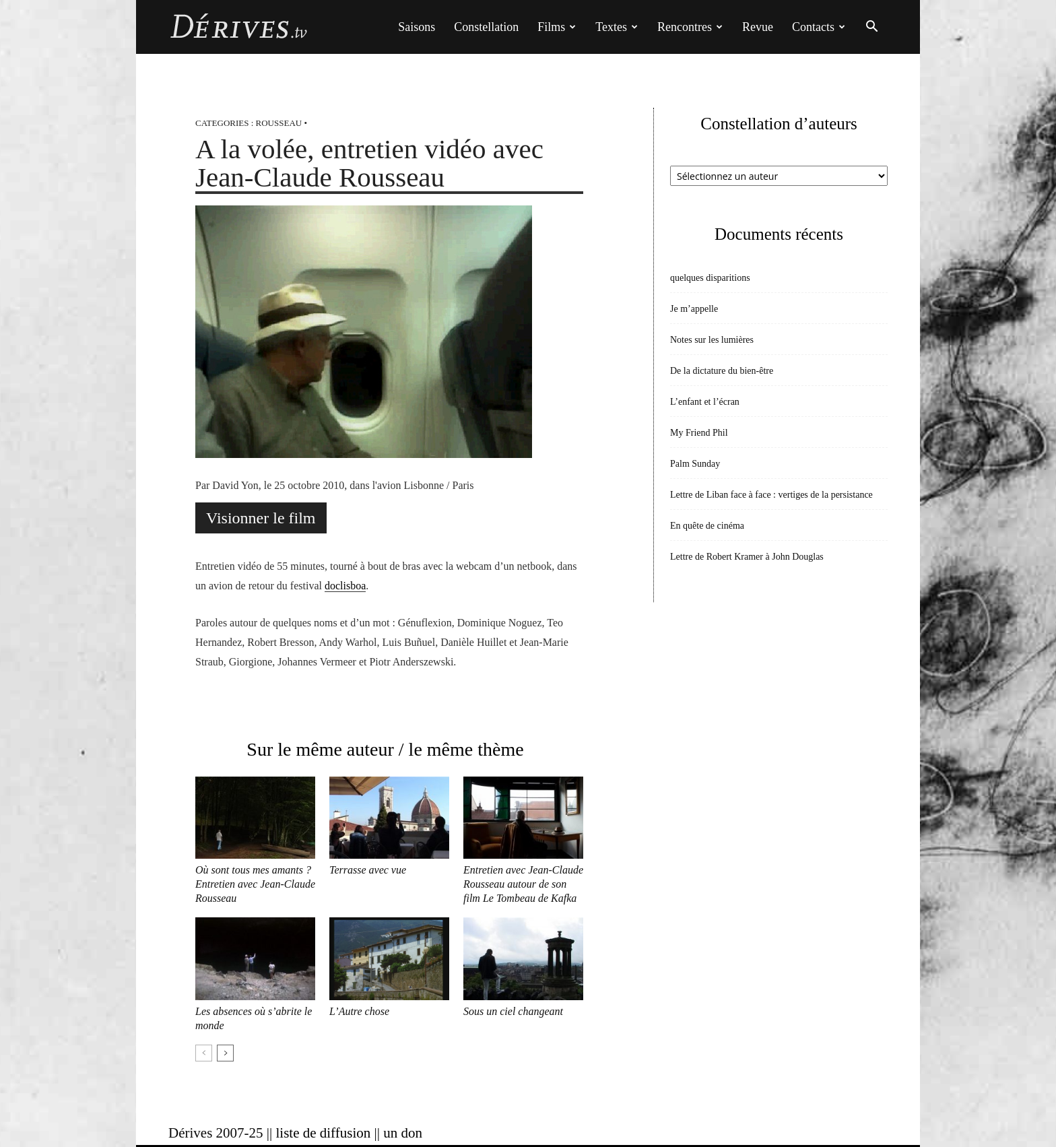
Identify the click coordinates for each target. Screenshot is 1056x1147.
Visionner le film (261, 518)
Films (556, 27)
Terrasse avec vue (367, 870)
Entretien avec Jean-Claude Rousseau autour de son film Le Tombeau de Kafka (523, 884)
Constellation (486, 27)
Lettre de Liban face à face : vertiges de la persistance (771, 495)
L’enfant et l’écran (704, 402)
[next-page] (225, 1053)
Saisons (416, 27)
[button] (871, 28)
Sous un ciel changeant (513, 1011)
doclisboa (345, 585)
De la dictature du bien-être (721, 371)
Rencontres (690, 27)
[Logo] (238, 27)
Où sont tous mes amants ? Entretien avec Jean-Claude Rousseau (255, 884)
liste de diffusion (322, 1133)
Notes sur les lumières (712, 340)
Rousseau (279, 123)
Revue (757, 27)
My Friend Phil (699, 433)
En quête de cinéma (707, 526)
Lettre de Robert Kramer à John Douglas (747, 557)
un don (402, 1133)
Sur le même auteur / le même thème (384, 749)
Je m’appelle (694, 309)
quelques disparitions (710, 278)
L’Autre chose (359, 1011)
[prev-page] (203, 1053)
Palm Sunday (695, 464)
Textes (616, 27)
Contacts (818, 27)
